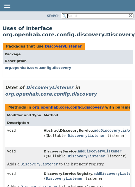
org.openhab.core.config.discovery (38, 68)
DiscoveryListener (63, 46)
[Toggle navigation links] (7, 6)
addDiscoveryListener (100, 151)
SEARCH (53, 16)
